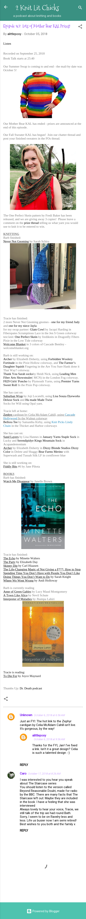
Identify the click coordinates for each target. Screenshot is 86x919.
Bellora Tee (10, 422)
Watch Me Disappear (16, 481)
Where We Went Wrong (18, 580)
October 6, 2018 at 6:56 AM (49, 715)
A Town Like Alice (15, 595)
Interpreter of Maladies (17, 599)
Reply (24, 765)
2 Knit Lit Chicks (37, 8)
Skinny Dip (10, 565)
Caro (23, 773)
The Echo (9, 558)
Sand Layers (11, 437)
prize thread (31, 223)
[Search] (80, 8)
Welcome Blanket (14, 344)
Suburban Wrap (13, 396)
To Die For (10, 676)
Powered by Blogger (43, 911)
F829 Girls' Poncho (15, 381)
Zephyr (8, 414)
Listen (7, 43)
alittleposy (39, 735)
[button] (80, 27)
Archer (7, 359)
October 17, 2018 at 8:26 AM (44, 773)
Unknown (26, 715)
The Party (9, 562)
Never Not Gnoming (16, 241)
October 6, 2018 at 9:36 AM (49, 739)
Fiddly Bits (10, 466)
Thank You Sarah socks (18, 374)
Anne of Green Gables (17, 591)
